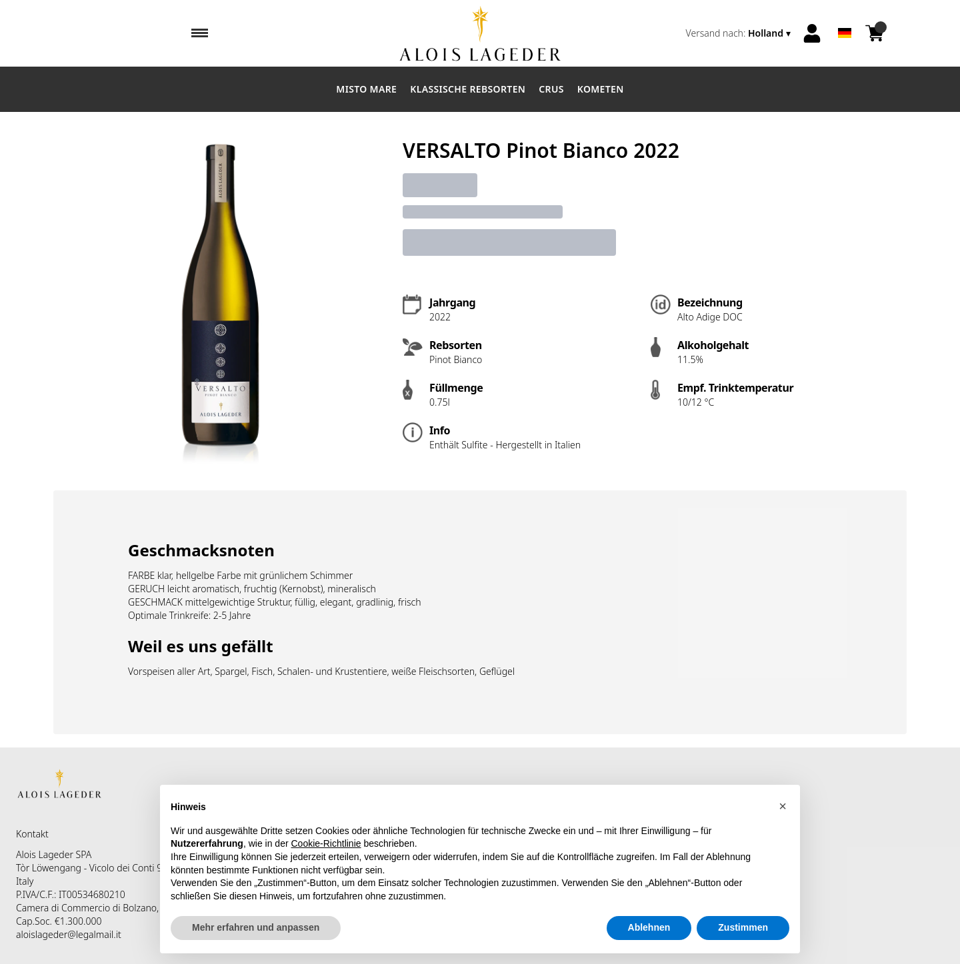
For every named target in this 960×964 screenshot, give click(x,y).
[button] (782, 806)
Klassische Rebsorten (467, 89)
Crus (551, 89)
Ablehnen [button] (649, 927)
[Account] (812, 33)
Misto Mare (366, 89)
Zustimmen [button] (743, 927)
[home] (480, 33)
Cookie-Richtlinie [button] (326, 843)
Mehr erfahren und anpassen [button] (255, 927)
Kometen (600, 89)
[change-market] (739, 33)
